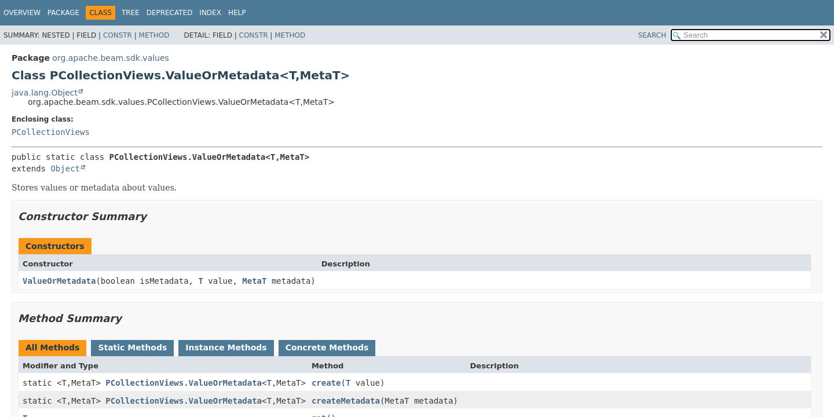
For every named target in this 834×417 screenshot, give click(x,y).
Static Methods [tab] (132, 347)
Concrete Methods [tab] (327, 347)
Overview (22, 13)
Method (154, 35)
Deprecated (170, 13)
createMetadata (346, 400)
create (326, 382)
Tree (131, 13)
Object (65, 168)
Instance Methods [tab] (225, 347)
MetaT (254, 281)
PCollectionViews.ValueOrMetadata (183, 382)
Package (63, 13)
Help (237, 13)
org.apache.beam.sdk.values (110, 58)
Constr (117, 35)
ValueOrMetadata (59, 281)
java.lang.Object (45, 92)
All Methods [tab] (52, 347)
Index (210, 13)
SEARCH (652, 35)
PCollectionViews (51, 132)
